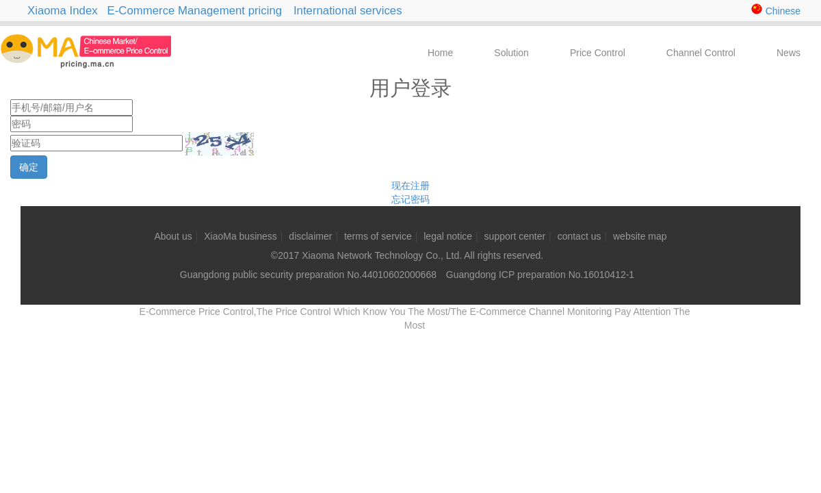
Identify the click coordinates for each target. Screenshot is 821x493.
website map (640, 236)
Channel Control (700, 52)
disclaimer (310, 236)
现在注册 (410, 185)
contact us (579, 236)
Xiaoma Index (62, 10)
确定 (28, 167)
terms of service (378, 236)
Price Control (597, 52)
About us (173, 236)
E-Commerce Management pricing (195, 10)
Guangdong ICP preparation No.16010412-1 (538, 274)
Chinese (775, 10)
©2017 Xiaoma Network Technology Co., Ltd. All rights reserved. (407, 255)
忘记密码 (410, 199)
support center (515, 236)
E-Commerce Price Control (72, 72)
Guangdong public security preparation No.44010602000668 (308, 274)
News (788, 52)
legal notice (447, 236)
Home (440, 52)
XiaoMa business (240, 236)
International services (353, 10)
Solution (511, 52)
